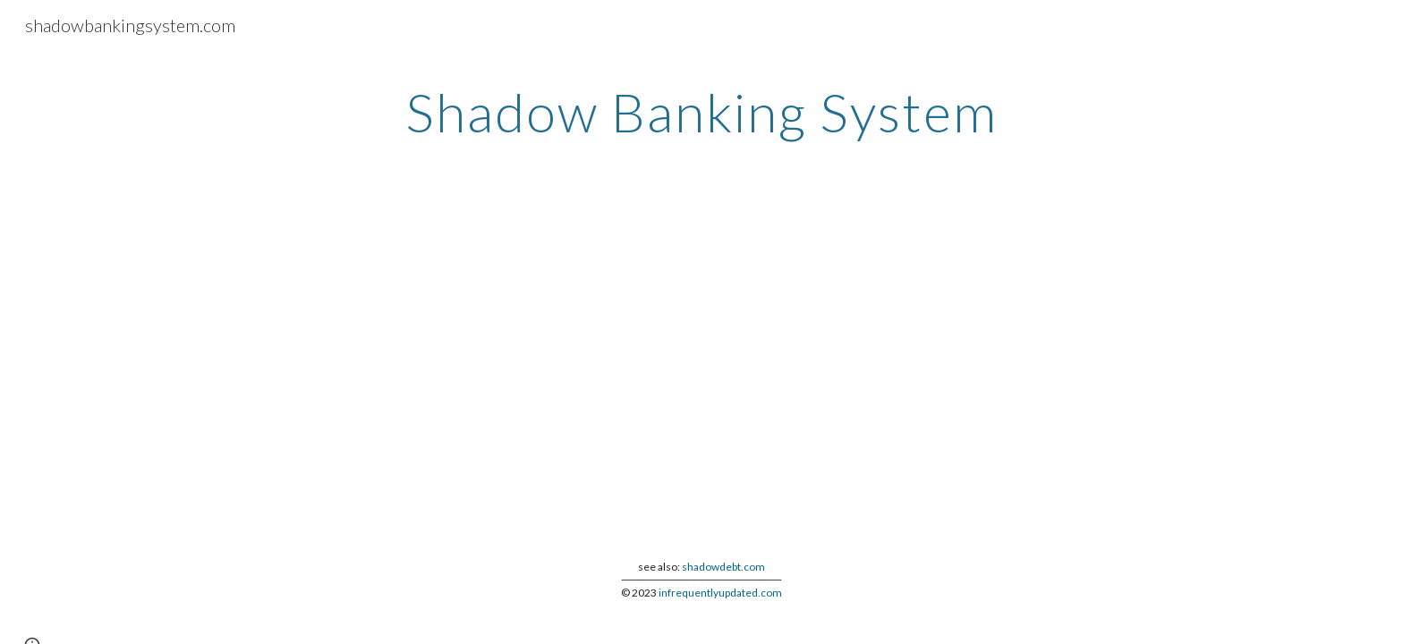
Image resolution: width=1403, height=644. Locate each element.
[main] (701, 111)
